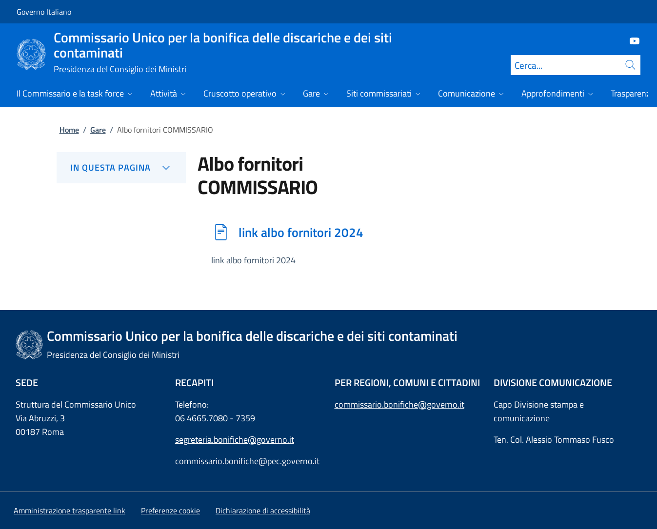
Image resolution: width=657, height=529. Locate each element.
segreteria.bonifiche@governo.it (234, 439)
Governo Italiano (44, 12)
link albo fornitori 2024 (301, 232)
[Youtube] (630, 40)
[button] (170, 510)
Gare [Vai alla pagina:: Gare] (98, 130)
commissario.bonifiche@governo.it (399, 404)
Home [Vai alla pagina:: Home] (69, 130)
